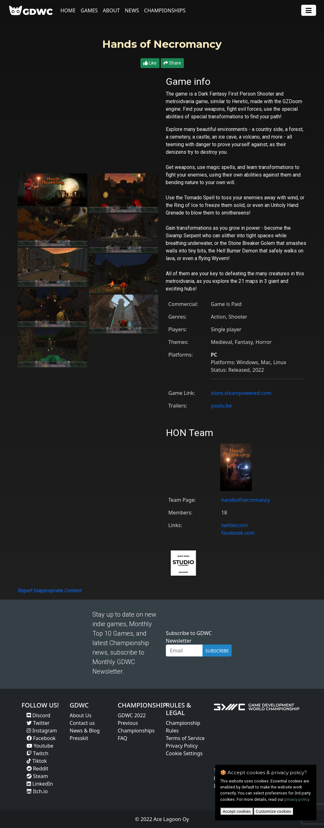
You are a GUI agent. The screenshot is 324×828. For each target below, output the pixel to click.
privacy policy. (297, 799)
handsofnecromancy (245, 499)
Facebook (41, 738)
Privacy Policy (182, 745)
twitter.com (234, 525)
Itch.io (37, 791)
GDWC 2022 (132, 715)
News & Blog (85, 730)
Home (68, 10)
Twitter (38, 722)
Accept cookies (237, 811)
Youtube (40, 745)
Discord (38, 715)
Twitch (37, 753)
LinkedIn (40, 783)
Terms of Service (185, 738)
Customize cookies (273, 811)
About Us (80, 715)
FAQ (122, 738)
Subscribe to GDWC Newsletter (189, 637)
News (132, 10)
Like (150, 62)
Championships (165, 10)
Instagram (42, 730)
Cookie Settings (184, 753)
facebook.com (238, 532)
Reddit (37, 768)
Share (172, 62)
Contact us (82, 722)
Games (89, 10)
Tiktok (37, 760)
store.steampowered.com (241, 392)
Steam (37, 776)
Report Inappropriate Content (50, 591)
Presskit (79, 738)
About (111, 10)
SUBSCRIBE (217, 651)
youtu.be (221, 405)
